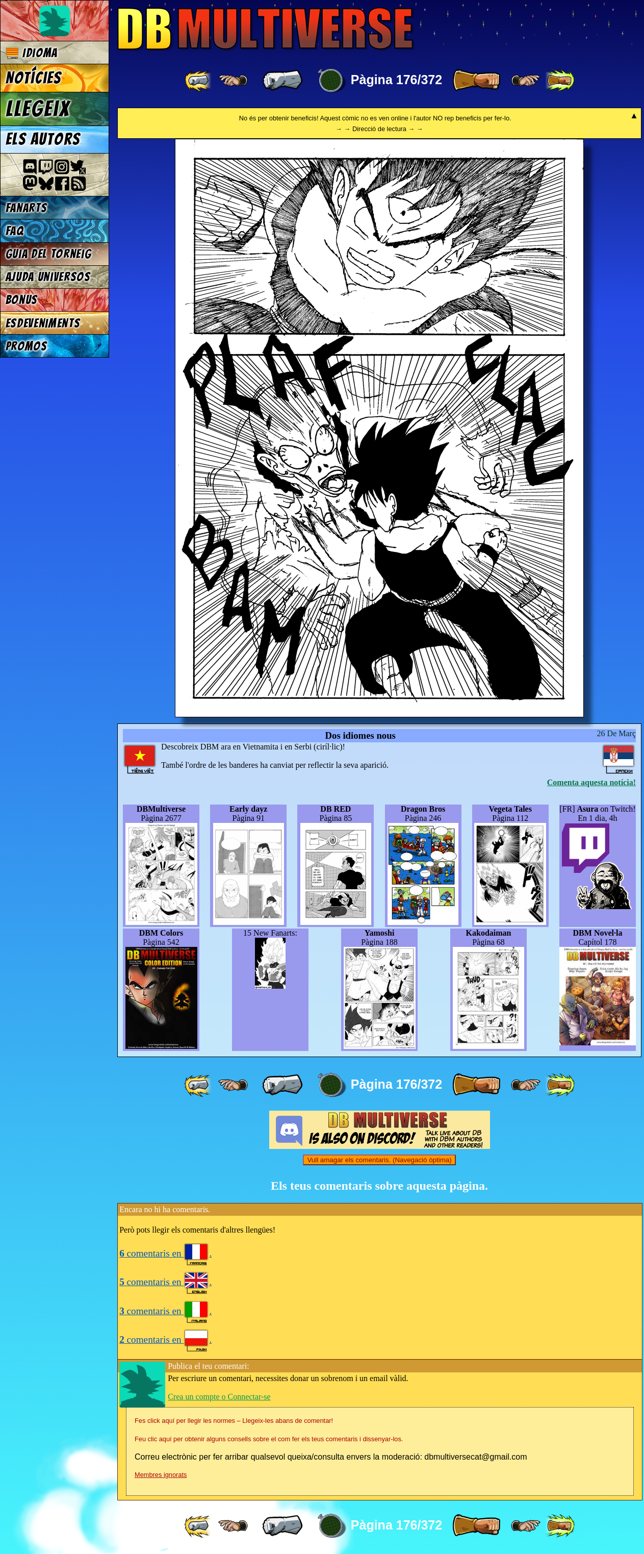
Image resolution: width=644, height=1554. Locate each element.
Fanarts (26, 208)
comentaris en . (165, 1253)
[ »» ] (560, 80)
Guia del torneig (49, 253)
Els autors (43, 139)
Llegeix (38, 108)
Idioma (32, 52)
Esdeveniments (43, 323)
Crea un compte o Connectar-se (219, 1396)
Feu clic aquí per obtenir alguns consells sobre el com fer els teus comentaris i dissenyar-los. (269, 1439)
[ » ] (476, 80)
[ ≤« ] (233, 80)
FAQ (15, 230)
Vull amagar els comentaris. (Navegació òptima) (379, 1160)
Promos (26, 346)
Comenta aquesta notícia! (591, 782)
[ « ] (282, 80)
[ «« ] (199, 80)
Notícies (34, 78)
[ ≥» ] (525, 80)
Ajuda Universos (48, 276)
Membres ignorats (161, 1474)
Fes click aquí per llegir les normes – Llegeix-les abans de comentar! (234, 1420)
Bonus (22, 299)
